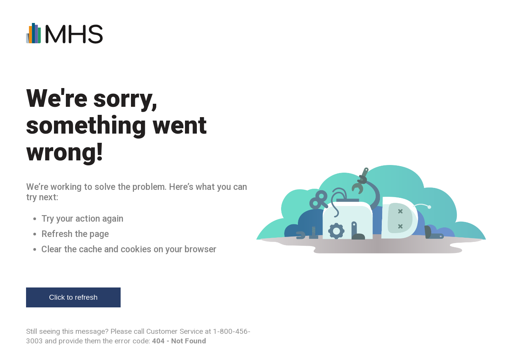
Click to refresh (73, 297)
